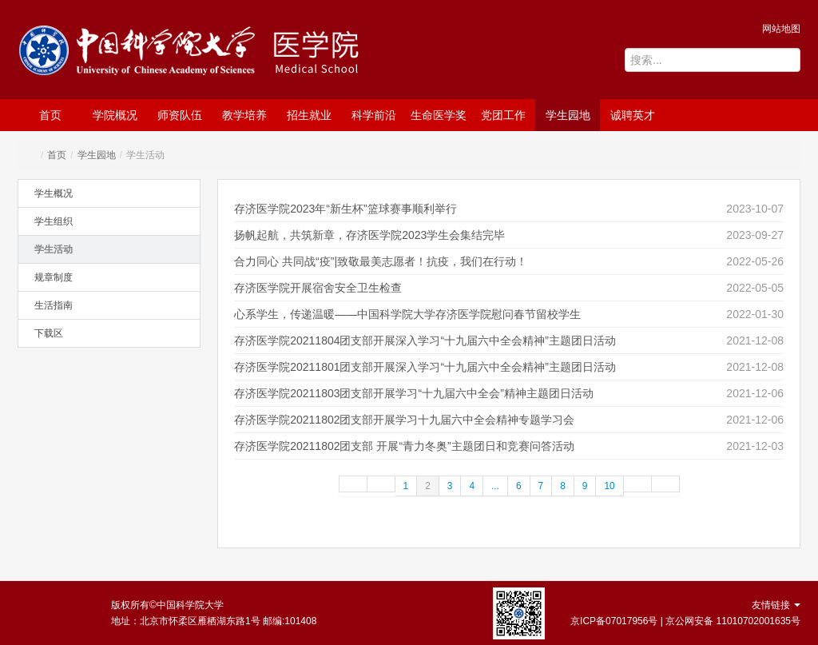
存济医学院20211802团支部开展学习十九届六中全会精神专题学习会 (404, 419)
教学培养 (244, 115)
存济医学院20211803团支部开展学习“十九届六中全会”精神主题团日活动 (414, 393)
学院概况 (115, 115)
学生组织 (53, 221)
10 (609, 486)
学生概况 (53, 193)
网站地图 (781, 28)
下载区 (48, 333)
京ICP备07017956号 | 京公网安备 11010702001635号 (685, 621)
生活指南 (53, 305)
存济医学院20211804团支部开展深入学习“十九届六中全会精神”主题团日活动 (425, 340)
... (495, 486)
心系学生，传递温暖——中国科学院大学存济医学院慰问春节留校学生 (407, 314)
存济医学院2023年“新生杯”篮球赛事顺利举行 (345, 208)
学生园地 (568, 115)
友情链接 (776, 605)
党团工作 (503, 115)
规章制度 (53, 277)
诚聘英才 (632, 115)
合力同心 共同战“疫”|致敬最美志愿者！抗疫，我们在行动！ (380, 261)
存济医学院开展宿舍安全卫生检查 (318, 287)
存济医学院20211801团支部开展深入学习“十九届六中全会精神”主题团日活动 (425, 366)
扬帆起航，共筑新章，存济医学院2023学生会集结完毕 (369, 235)
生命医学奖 (439, 115)
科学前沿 (373, 115)
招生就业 (309, 115)
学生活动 (53, 249)
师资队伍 (179, 115)
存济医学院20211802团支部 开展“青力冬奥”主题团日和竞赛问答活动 (404, 446)
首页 (50, 115)
